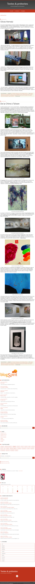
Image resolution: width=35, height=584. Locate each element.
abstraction (3, 94)
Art (11, 93)
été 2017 (21, 94)
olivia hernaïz (30, 95)
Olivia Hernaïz (6, 22)
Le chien (2, 417)
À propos (23, 10)
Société (3, 560)
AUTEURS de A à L (3, 433)
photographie (6, 96)
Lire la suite (21, 470)
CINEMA (1, 438)
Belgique (14, 93)
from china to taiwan (29, 94)
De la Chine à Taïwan (9, 104)
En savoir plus (11, 583)
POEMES (1, 441)
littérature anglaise (13, 448)
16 (22, 489)
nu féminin (25, 95)
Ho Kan (28, 268)
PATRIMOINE (2, 439)
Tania (1, 498)
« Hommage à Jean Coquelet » (14, 355)
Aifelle (1, 537)
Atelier (1, 408)
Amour (22, 446)
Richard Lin (19, 267)
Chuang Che (23, 234)
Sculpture (19, 448)
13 (7, 489)
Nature (3, 555)
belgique (2, 446)
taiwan (9, 96)
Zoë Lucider (2, 507)
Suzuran (1, 404)
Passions (23, 93)
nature (16, 450)
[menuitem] (11, 10)
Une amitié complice (4, 387)
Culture (20, 93)
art (4, 448)
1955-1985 (31, 93)
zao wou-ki (12, 96)
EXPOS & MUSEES (3, 437)
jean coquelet (7, 95)
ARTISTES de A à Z (3, 435)
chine (11, 94)
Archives (17, 10)
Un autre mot (2, 400)
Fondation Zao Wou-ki (14, 182)
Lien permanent (4, 93)
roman (28, 448)
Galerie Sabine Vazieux (30, 153)
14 (12, 489)
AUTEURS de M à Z (3, 434)
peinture (32, 448)
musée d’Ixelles (8, 24)
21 (12, 491)
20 (7, 491)
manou (1, 524)
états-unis (7, 450)
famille (8, 448)
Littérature (3, 553)
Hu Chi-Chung (14, 214)
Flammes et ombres (4, 421)
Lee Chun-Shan (16, 130)
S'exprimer (2, 391)
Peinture (26, 93)
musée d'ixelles (21, 95)
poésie (33, 446)
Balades (3, 545)
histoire (26, 446)
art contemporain (7, 94)
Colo (1, 528)
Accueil (11, 10)
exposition (24, 448)
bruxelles (12, 450)
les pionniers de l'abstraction (14, 95)
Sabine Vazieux (23, 237)
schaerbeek (3, 450)
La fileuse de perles (4, 412)
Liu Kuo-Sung (5, 215)
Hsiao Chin (31, 269)
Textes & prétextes (17, 3)
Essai (2, 448)
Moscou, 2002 (3, 395)
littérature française (8, 446)
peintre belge (12, 323)
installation (3, 95)
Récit (29, 446)
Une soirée (2, 383)
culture (14, 446)
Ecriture (18, 446)
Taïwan (26, 112)
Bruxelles (17, 93)
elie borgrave (18, 94)
